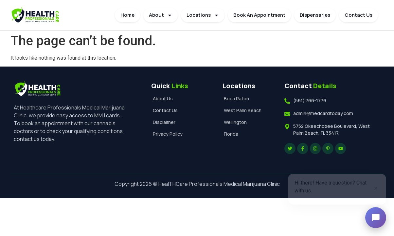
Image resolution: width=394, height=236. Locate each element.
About (160, 15)
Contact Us (358, 14)
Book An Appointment (259, 14)
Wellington (235, 122)
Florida (231, 134)
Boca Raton (236, 98)
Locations (203, 15)
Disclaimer (164, 122)
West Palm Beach (242, 110)
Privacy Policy (168, 134)
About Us (163, 98)
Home (127, 14)
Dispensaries (315, 14)
